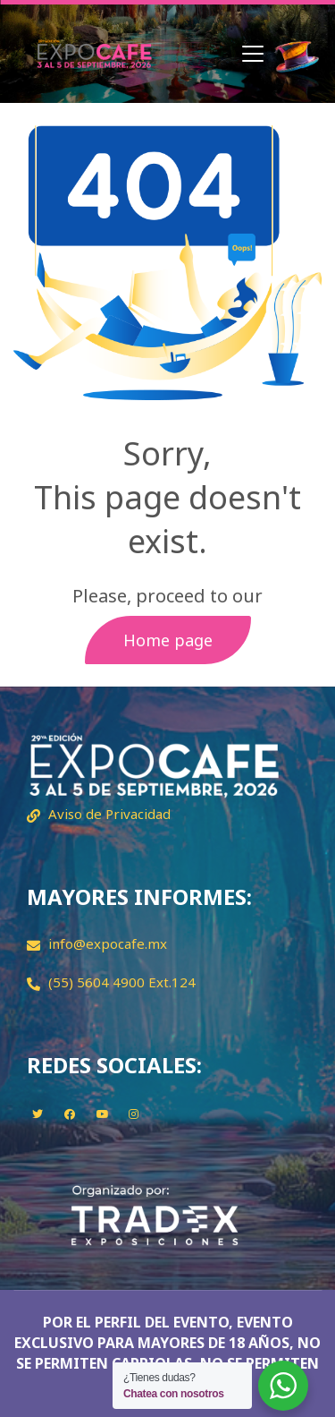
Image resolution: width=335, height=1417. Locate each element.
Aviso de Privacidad (109, 814)
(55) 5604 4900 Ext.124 (122, 982)
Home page (168, 640)
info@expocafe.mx (107, 943)
